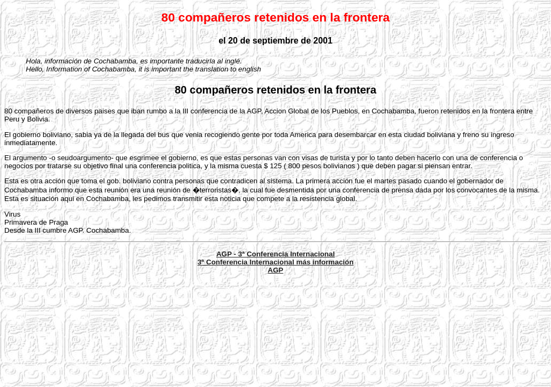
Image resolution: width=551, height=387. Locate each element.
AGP (276, 270)
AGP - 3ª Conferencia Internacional (275, 254)
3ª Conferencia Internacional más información (275, 262)
